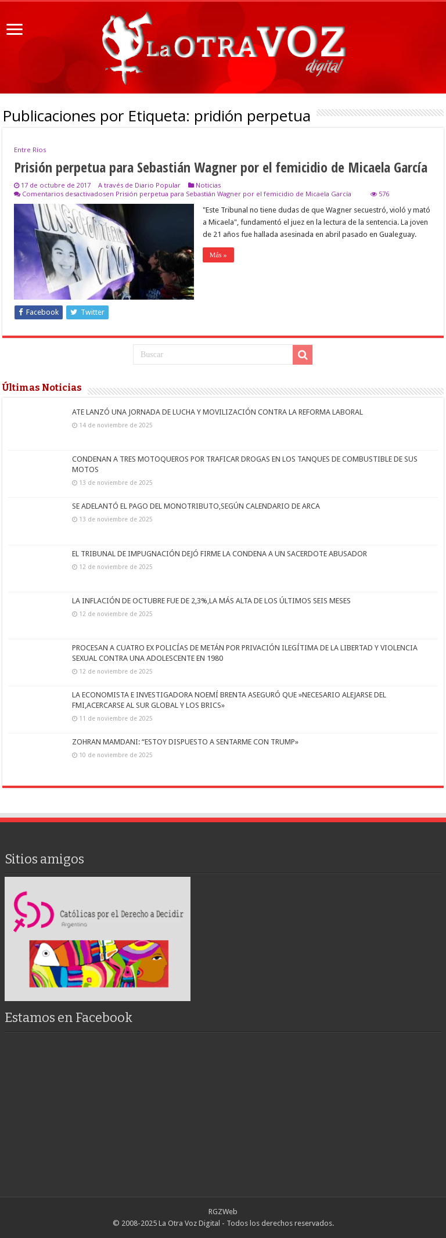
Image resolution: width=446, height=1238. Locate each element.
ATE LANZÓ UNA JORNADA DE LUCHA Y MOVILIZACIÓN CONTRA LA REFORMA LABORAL (217, 412)
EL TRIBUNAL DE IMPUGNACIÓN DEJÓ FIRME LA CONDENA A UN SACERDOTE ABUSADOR (219, 553)
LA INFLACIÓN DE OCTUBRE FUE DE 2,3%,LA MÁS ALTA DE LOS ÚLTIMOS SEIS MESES (211, 600)
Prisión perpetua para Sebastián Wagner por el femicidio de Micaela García (220, 167)
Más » (218, 255)
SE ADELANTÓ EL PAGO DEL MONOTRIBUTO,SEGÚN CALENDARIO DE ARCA (196, 506)
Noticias (208, 185)
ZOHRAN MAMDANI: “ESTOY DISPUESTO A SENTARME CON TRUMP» (185, 741)
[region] (97, 939)
